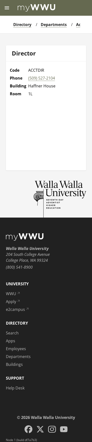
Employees (16, 348)
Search (12, 333)
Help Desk (15, 388)
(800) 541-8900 (19, 267)
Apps (10, 341)
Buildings (14, 364)
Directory (22, 24)
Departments (54, 24)
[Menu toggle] (7, 8)
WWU (13, 293)
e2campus (17, 309)
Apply (13, 301)
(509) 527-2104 (41, 78)
